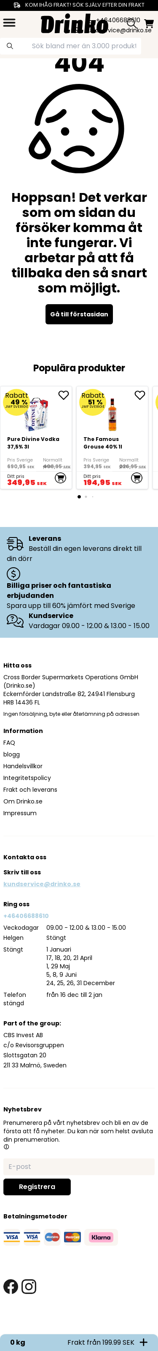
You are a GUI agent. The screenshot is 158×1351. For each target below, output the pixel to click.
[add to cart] (60, 478)
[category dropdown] (9, 22)
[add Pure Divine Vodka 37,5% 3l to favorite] (65, 395)
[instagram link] (28, 1286)
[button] (6, 1147)
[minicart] (149, 23)
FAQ (9, 742)
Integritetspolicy (27, 778)
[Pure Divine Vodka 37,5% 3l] (36, 437)
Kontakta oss (24, 857)
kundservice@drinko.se (41, 884)
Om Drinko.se (23, 801)
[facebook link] (10, 1286)
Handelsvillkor (23, 766)
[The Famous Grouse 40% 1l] (112, 437)
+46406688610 (26, 916)
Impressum (20, 813)
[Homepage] (74, 22)
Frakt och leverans (30, 789)
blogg (11, 754)
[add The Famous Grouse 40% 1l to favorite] (141, 395)
